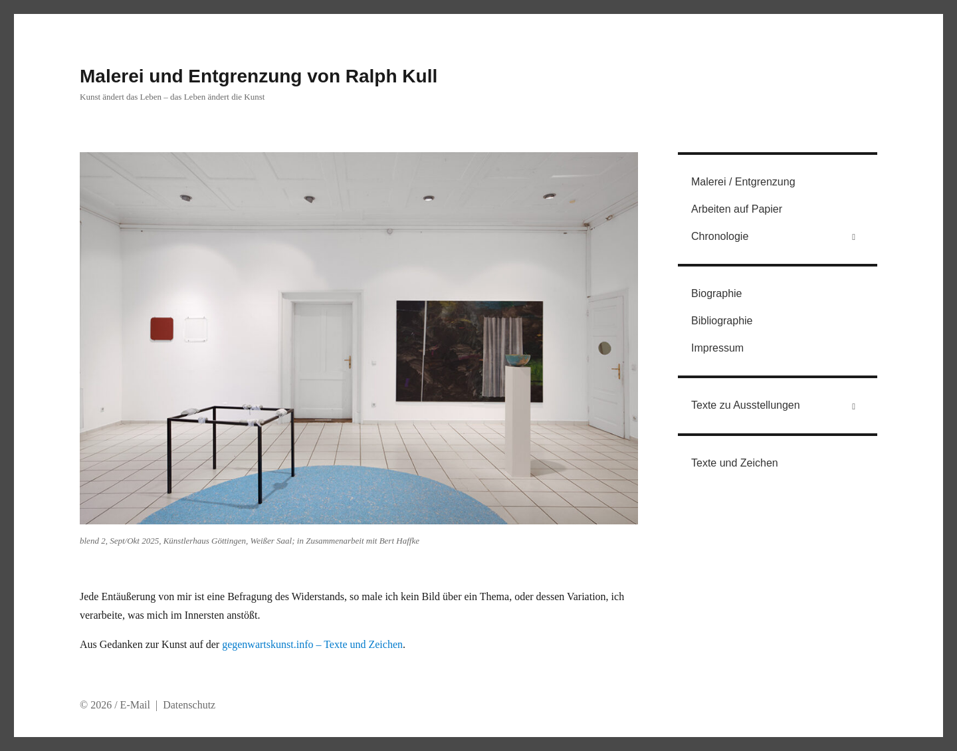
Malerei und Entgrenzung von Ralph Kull (258, 76)
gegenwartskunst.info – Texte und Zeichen (312, 644)
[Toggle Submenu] (854, 237)
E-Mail (135, 704)
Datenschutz (189, 704)
